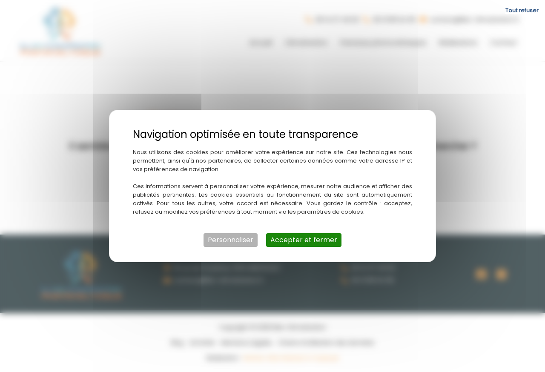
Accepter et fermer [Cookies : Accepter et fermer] (303, 240)
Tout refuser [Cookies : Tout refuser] (522, 10)
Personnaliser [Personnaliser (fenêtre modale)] (230, 240)
